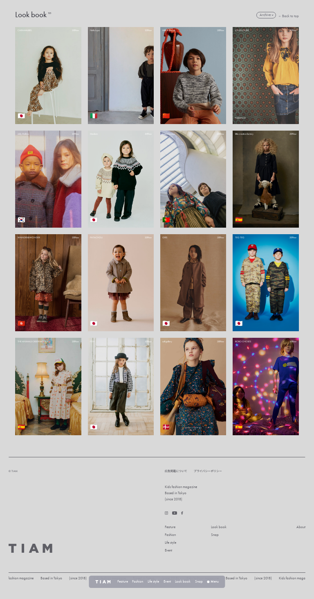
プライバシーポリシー (208, 471)
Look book (219, 527)
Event (168, 550)
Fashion (170, 535)
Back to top (289, 16)
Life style (170, 542)
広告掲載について (176, 471)
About (300, 527)
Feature (170, 527)
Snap (215, 535)
